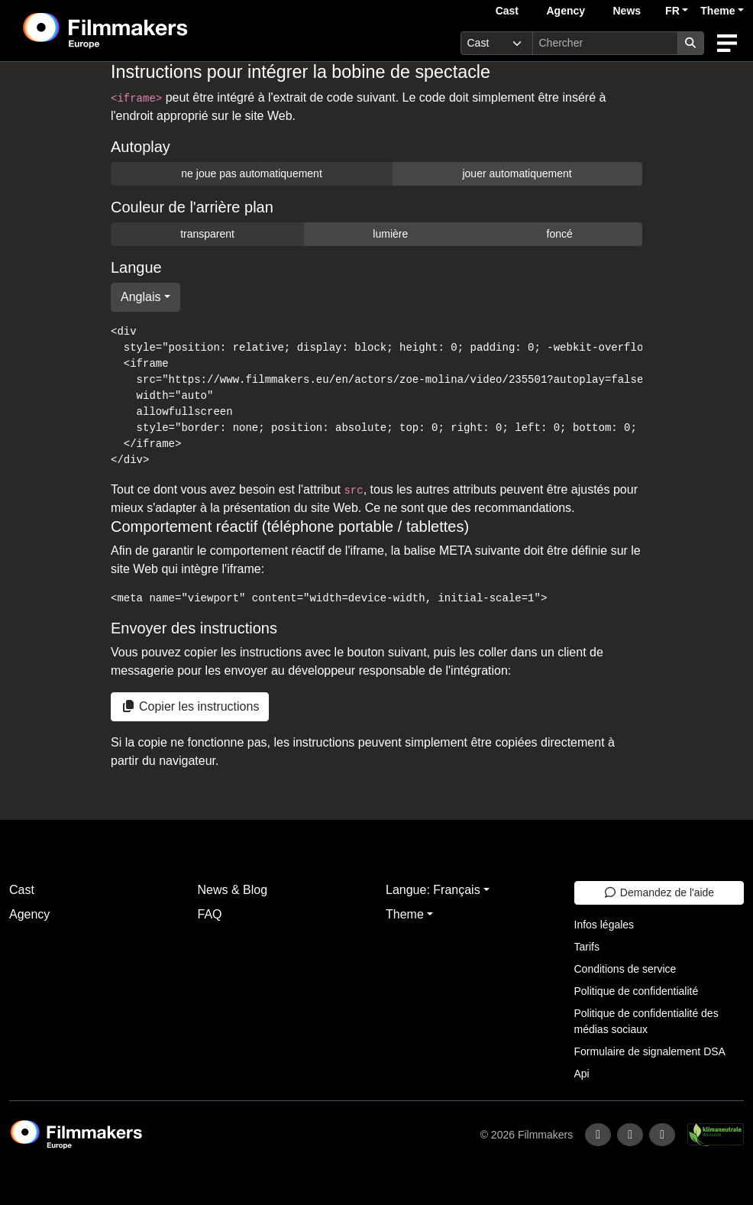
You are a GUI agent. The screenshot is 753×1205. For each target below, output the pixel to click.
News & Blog (233, 889)
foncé (560, 234)
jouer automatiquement (516, 173)
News (627, 11)
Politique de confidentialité (636, 991)
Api (582, 1073)
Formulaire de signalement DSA (650, 1051)
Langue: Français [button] (433, 889)
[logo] (143, 30)
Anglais (140, 296)
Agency (565, 11)
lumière (390, 234)
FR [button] (672, 11)
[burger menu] (727, 43)
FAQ (210, 914)
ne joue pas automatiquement (251, 173)
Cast (507, 11)
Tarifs (586, 947)
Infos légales (604, 924)
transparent (207, 234)
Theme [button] (717, 11)
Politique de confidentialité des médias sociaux (646, 1021)
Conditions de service (625, 969)
